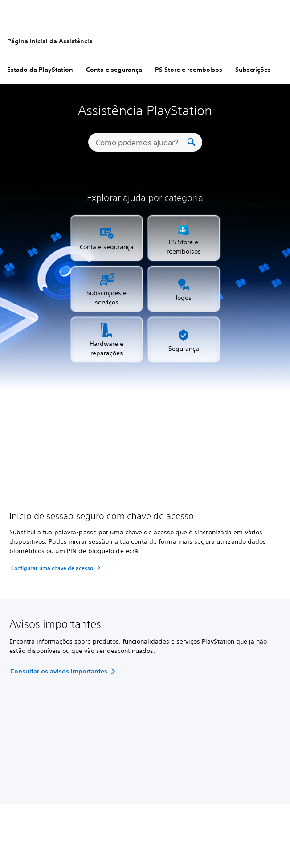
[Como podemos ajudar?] (140, 142)
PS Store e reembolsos (188, 70)
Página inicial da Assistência (50, 41)
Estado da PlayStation (40, 70)
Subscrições (253, 70)
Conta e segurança (114, 70)
